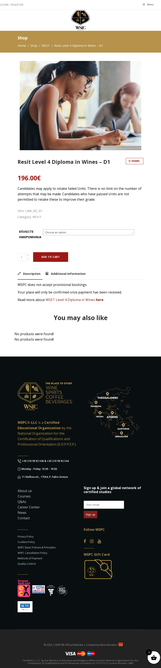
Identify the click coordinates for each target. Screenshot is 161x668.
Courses (24, 496)
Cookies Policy (26, 542)
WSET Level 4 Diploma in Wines (70, 299)
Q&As (22, 501)
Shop (33, 46)
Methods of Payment (30, 558)
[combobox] (88, 232)
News (22, 512)
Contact (24, 518)
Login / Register (11, 4)
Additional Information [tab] (68, 274)
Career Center (29, 507)
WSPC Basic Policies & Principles (37, 547)
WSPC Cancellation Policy (32, 553)
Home (22, 46)
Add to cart (50, 257)
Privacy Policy (26, 536)
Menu (148, 4)
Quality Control (27, 564)
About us (25, 490)
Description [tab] (31, 274)
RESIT (46, 46)
